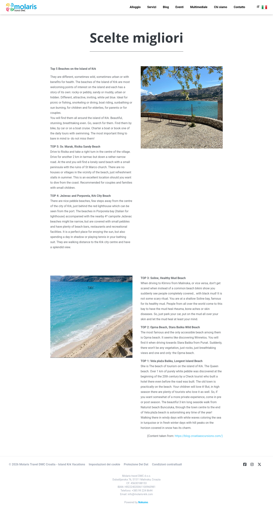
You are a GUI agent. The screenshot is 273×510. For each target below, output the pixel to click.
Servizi (151, 7)
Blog (166, 7)
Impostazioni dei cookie (104, 464)
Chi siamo (220, 7)
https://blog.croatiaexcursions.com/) (199, 436)
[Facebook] (246, 464)
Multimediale (198, 7)
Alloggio (135, 7)
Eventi (179, 7)
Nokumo (143, 502)
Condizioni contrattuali (167, 464)
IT (262, 7)
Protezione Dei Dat (136, 464)
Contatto (239, 7)
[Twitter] (261, 464)
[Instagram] (253, 464)
